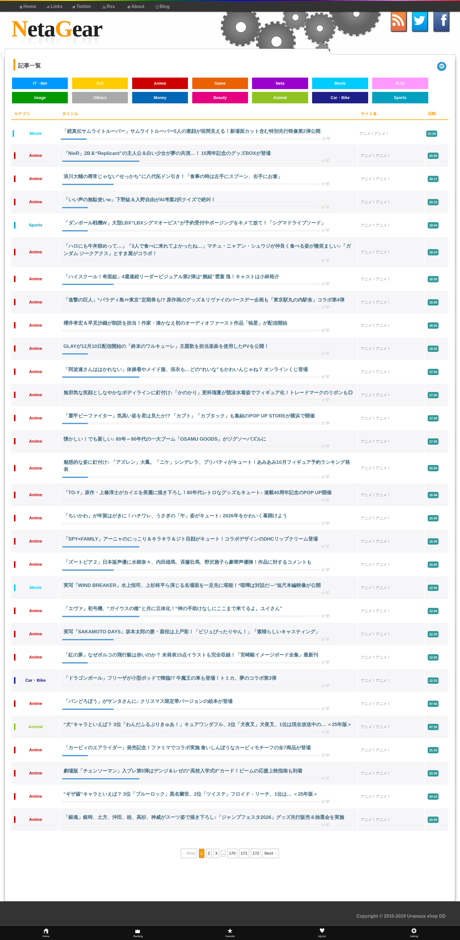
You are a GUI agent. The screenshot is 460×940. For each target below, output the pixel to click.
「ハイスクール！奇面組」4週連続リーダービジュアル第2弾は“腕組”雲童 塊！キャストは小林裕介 (171, 276)
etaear (56, 29)
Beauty (220, 97)
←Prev (189, 853)
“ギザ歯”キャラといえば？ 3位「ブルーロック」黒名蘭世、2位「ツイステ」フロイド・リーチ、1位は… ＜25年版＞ (191, 794)
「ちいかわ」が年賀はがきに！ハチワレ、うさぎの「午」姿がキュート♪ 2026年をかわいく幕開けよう (175, 516)
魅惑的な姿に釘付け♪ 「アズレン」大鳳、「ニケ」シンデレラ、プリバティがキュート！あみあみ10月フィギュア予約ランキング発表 (207, 466)
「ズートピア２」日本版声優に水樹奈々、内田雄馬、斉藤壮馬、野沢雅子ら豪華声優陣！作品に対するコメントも (188, 562)
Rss (108, 6)
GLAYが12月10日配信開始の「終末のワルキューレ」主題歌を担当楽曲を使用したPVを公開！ (166, 346)
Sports (400, 97)
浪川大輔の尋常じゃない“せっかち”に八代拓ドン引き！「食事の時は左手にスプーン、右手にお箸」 (173, 176)
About (135, 6)
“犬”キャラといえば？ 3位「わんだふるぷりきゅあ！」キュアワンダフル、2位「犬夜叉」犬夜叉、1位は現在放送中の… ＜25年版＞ (208, 724)
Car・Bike (340, 97)
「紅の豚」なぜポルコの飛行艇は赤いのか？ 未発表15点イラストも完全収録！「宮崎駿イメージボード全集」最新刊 (191, 655)
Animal (280, 97)
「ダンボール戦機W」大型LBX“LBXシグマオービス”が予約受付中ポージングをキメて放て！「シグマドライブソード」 (195, 223)
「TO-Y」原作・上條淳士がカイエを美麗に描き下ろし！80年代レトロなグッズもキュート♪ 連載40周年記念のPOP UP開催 (198, 492)
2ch (100, 83)
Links (54, 6)
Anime (160, 83)
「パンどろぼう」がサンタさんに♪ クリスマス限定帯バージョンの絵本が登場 (148, 701)
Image (40, 97)
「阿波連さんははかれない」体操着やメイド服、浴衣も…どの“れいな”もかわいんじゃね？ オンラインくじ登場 (186, 369)
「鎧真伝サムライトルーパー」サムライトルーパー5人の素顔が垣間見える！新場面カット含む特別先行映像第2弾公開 (191, 131)
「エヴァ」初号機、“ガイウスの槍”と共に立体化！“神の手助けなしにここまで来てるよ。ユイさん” (173, 608)
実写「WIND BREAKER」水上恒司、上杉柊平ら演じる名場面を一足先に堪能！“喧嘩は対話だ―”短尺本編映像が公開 (192, 585)
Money (160, 97)
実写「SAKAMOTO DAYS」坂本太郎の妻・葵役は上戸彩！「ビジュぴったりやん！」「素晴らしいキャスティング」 (192, 631)
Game (220, 83)
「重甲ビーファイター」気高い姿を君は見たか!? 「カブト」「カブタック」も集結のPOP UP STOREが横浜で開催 (189, 416)
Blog (162, 6)
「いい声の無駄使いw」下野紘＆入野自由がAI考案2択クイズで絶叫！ (140, 199)
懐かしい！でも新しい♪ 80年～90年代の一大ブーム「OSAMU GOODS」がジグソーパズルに (165, 439)
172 (256, 853)
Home (27, 6)
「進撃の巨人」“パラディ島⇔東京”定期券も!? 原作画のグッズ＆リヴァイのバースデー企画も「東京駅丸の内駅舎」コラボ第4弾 (204, 300)
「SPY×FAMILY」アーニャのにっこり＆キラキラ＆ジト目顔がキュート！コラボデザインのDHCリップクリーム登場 (191, 539)
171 (244, 853)
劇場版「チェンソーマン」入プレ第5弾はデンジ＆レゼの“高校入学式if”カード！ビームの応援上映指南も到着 (183, 771)
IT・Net (40, 83)
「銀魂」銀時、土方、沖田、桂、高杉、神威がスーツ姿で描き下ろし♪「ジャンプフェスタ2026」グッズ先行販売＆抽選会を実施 (204, 817)
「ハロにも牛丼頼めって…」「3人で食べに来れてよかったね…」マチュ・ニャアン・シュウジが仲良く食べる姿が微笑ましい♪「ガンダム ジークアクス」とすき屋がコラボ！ (207, 249)
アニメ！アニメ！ (374, 133)
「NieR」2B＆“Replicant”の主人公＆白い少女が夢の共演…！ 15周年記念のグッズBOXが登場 (167, 153)
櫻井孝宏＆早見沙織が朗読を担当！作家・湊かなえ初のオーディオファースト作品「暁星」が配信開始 (175, 323)
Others (100, 97)
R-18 (400, 83)
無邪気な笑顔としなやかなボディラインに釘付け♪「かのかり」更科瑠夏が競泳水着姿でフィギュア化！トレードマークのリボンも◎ (208, 392)
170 (232, 853)
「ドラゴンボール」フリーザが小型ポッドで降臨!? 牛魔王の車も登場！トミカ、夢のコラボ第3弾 (170, 678)
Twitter (81, 6)
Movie (340, 83)
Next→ (270, 853)
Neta (280, 83)
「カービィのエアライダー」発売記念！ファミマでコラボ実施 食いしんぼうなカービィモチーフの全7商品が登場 (187, 747)
